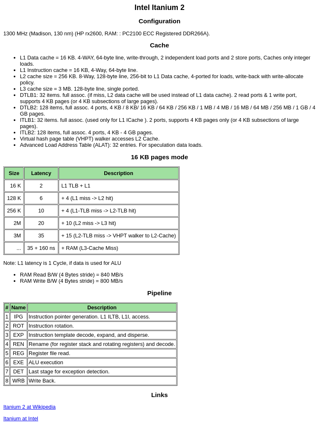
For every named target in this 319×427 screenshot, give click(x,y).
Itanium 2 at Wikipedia (29, 407)
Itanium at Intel (20, 418)
